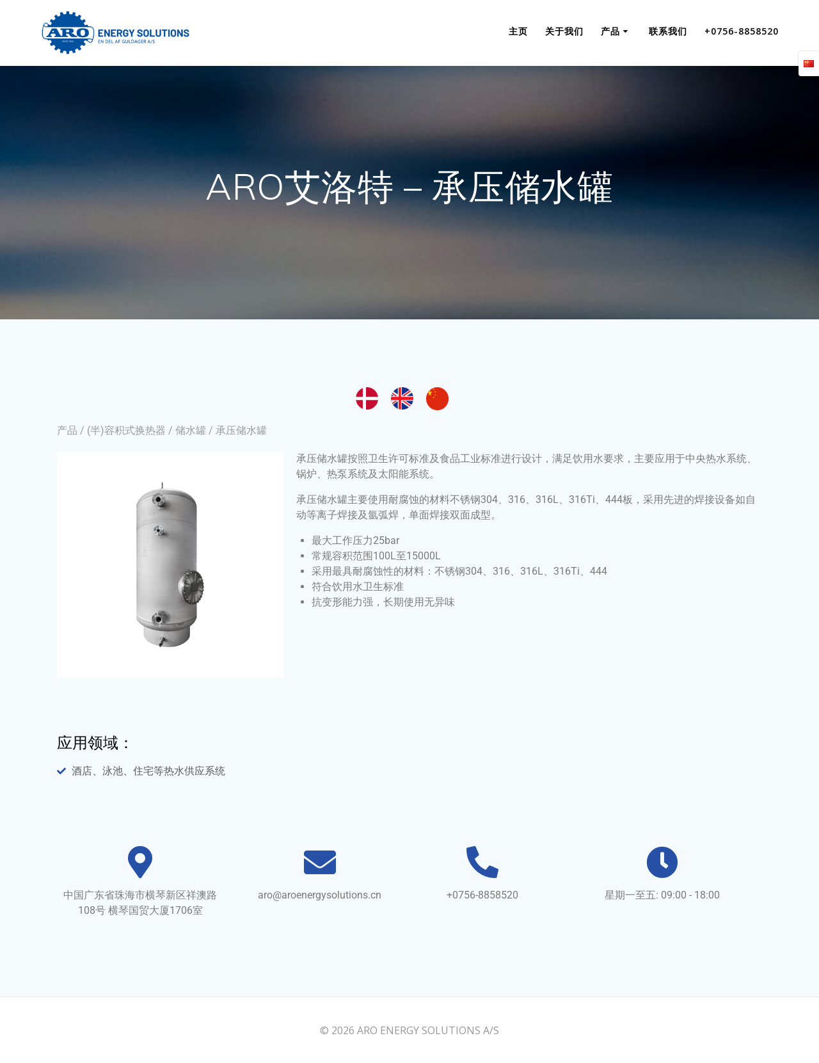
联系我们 (668, 31)
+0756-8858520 (741, 31)
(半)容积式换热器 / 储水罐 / (151, 430)
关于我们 (564, 31)
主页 (518, 31)
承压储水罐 (241, 430)
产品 (610, 31)
